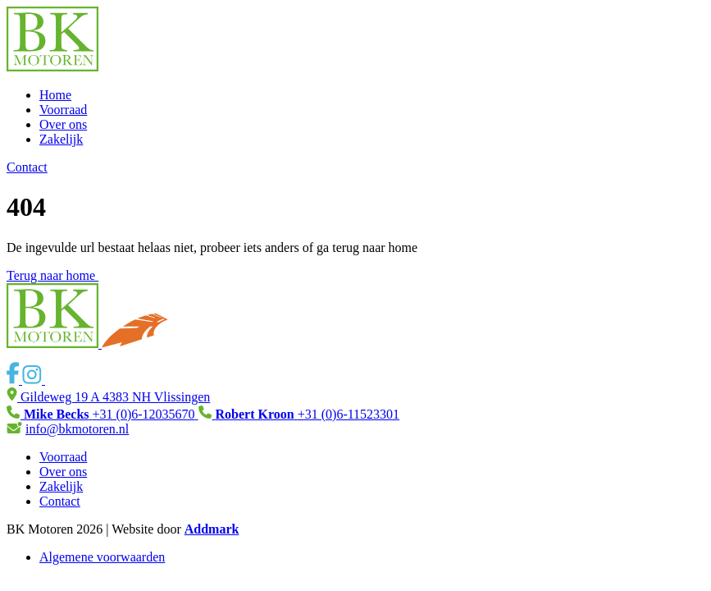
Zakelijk (61, 139)
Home (55, 95)
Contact (27, 167)
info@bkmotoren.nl (77, 429)
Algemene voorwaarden (102, 557)
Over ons (63, 124)
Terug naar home (59, 275)
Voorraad (63, 110)
